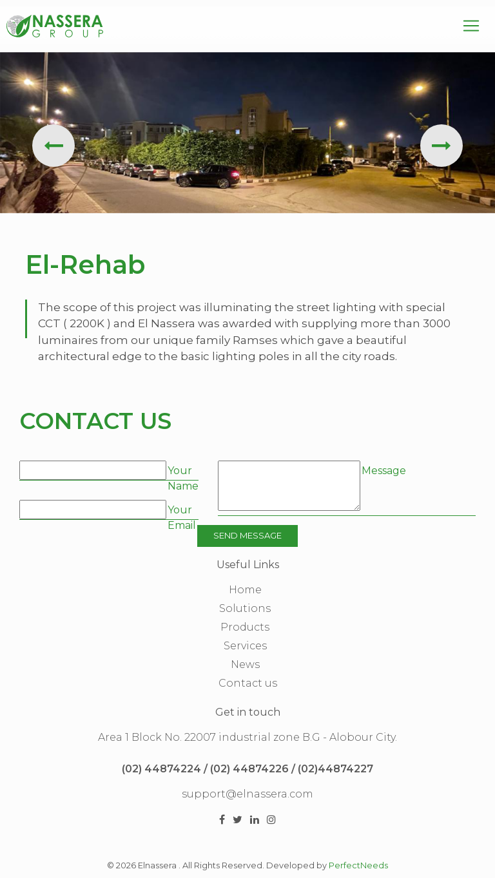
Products (244, 627)
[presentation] (53, 145)
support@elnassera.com (247, 794)
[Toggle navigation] (471, 26)
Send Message (247, 535)
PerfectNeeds (358, 865)
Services (245, 646)
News (245, 664)
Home (245, 590)
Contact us (247, 683)
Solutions (245, 608)
